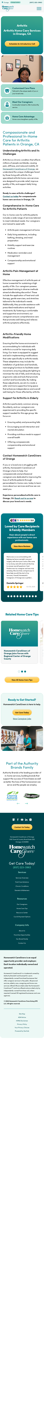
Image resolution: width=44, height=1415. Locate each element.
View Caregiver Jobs (22, 718)
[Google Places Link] (13, 819)
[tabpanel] (12, 796)
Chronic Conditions (22, 886)
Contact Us (22, 943)
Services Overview (22, 878)
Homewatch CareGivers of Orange (19, 169)
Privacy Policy (22, 1024)
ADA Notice (22, 1017)
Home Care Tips (22, 908)
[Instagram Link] (30, 819)
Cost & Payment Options (22, 917)
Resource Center (22, 912)
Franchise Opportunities (22, 935)
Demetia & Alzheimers (22, 890)
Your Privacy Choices (22, 1027)
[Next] (26, 803)
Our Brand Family (22, 939)
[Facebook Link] (18, 819)
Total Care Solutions (22, 882)
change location (15, 2)
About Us (22, 931)
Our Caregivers (22, 904)
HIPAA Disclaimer (22, 1021)
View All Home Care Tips (22, 679)
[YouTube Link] (22, 819)
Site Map (22, 1014)
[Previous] (18, 803)
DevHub (26, 1031)
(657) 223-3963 (36, 2)
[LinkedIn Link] (26, 819)
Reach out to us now (24, 498)
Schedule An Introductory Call (22, 43)
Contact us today (11, 196)
